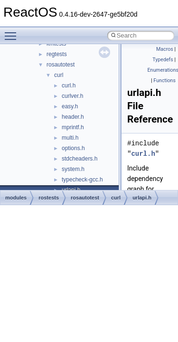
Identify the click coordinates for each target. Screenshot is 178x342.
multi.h (70, 137)
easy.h (70, 106)
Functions (164, 80)
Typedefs (162, 60)
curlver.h (72, 96)
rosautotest (61, 64)
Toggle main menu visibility (13, 32)
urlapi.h (141, 197)
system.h (73, 169)
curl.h (68, 85)
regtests (57, 54)
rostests (48, 197)
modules (16, 197)
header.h (73, 117)
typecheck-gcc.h (82, 179)
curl (58, 75)
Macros (164, 49)
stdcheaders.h (79, 158)
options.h (73, 148)
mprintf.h (73, 127)
